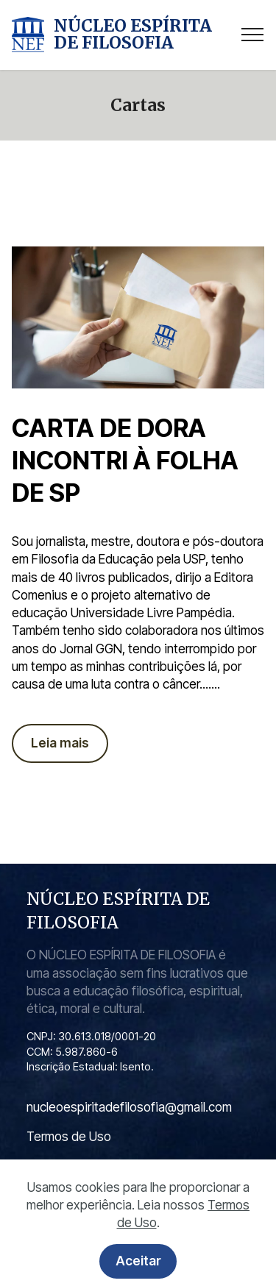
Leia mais (60, 742)
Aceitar (138, 1264)
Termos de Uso (68, 1136)
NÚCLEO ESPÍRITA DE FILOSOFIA (133, 34)
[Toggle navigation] (252, 34)
